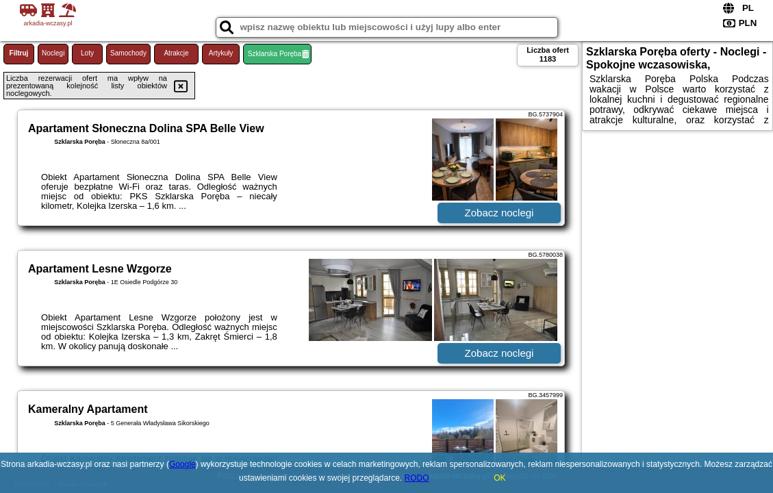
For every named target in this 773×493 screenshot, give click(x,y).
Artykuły (221, 53)
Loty (87, 53)
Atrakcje (176, 53)
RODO (417, 478)
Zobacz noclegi (499, 212)
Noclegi (53, 53)
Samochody (128, 53)
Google (182, 464)
